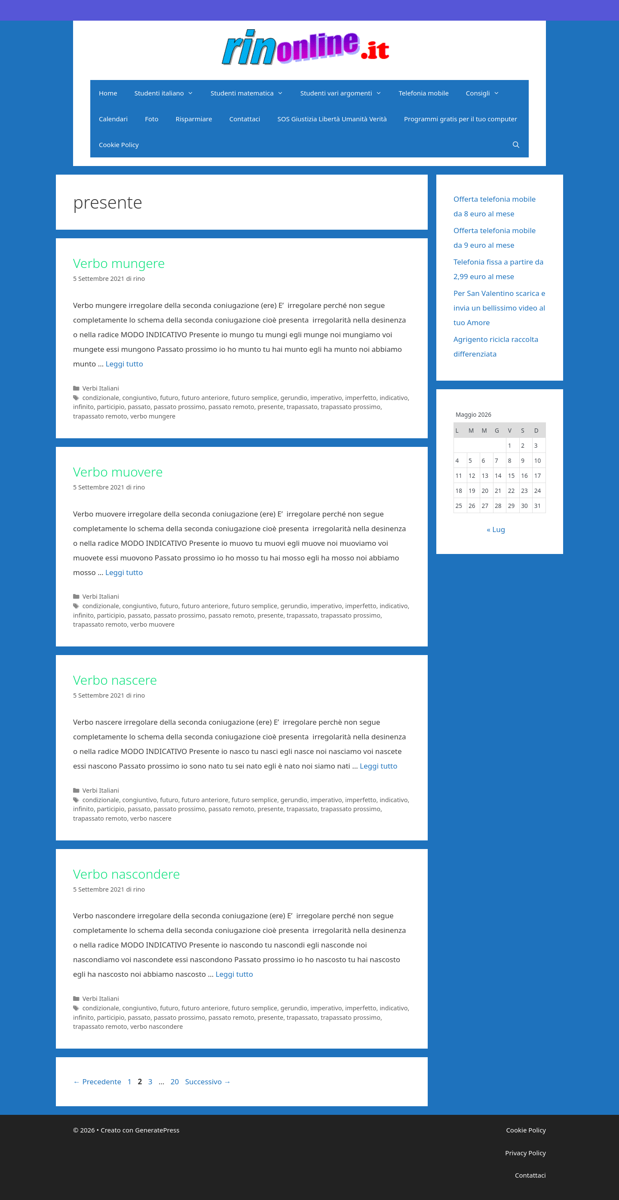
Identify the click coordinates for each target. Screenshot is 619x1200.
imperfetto (360, 398)
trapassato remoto (100, 416)
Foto (151, 118)
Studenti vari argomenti (345, 93)
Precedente (97, 1081)
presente (270, 407)
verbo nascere (151, 818)
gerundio (294, 398)
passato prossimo (179, 407)
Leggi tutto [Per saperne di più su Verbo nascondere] (234, 974)
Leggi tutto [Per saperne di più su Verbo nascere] (378, 766)
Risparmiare (194, 118)
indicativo (394, 398)
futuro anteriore (204, 398)
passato (139, 407)
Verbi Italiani (101, 388)
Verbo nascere (115, 680)
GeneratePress (157, 1130)
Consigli (487, 93)
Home (108, 93)
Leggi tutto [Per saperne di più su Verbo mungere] (124, 364)
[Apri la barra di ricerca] (516, 144)
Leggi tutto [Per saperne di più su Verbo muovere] (124, 572)
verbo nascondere (156, 1026)
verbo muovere (152, 624)
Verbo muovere (118, 471)
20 (175, 1081)
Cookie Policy (119, 144)
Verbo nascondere (126, 874)
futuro (169, 398)
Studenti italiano (168, 93)
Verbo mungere (119, 263)
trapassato (302, 407)
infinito (83, 407)
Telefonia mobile (424, 93)
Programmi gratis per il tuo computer (460, 118)
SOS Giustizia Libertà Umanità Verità (332, 118)
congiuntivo (140, 398)
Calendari (113, 118)
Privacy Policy (525, 1152)
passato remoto (231, 407)
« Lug (496, 529)
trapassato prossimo (350, 407)
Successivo (208, 1081)
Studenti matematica (251, 93)
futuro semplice (254, 398)
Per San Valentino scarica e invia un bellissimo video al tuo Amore (499, 307)
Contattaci (244, 118)
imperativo (326, 398)
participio (111, 407)
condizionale (101, 398)
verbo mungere (152, 416)
